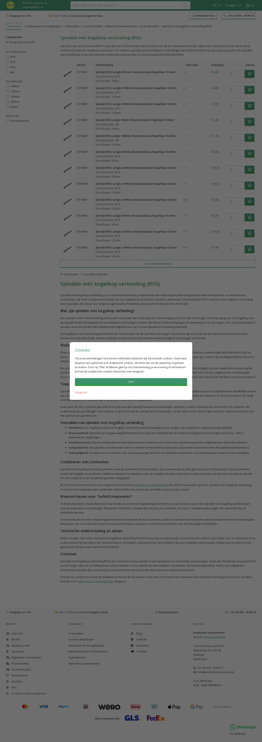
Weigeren (81, 392)
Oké (130, 381)
